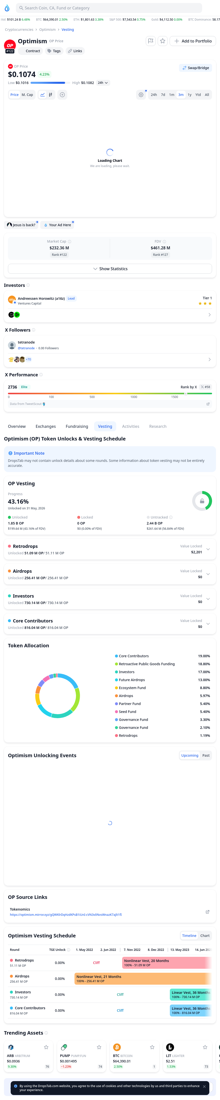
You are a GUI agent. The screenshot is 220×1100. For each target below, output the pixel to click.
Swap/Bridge (195, 67)
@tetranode (26, 348)
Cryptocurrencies (19, 29)
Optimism (47, 29)
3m (180, 94)
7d (163, 94)
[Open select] (103, 83)
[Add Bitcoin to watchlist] (152, 1047)
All (207, 94)
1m (171, 94)
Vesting (68, 29)
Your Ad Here (58, 224)
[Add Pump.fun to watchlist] (99, 1047)
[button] (110, 19)
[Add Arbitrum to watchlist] (46, 1047)
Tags (53, 50)
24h (154, 94)
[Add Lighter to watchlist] (205, 1047)
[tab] (14, 95)
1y (189, 94)
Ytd (198, 94)
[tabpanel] (110, 158)
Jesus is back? (22, 224)
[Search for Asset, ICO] (109, 8)
